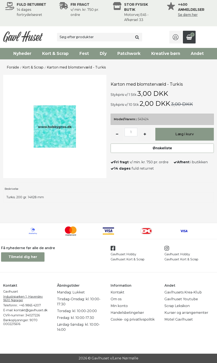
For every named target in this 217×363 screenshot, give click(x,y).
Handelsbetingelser (127, 313)
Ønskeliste (162, 148)
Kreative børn (165, 53)
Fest (84, 53)
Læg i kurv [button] (184, 134)
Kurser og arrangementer (186, 313)
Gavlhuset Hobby (123, 254)
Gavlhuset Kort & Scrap (128, 259)
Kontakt (117, 292)
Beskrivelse (11, 188)
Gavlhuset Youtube (181, 299)
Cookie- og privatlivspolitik (133, 319)
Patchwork (128, 53)
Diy (103, 53)
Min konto (119, 306)
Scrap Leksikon (177, 306)
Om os (116, 299)
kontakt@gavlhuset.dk (30, 310)
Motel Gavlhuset (178, 319)
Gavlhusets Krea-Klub (183, 292)
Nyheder (22, 53)
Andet (197, 53)
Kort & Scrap (55, 53)
